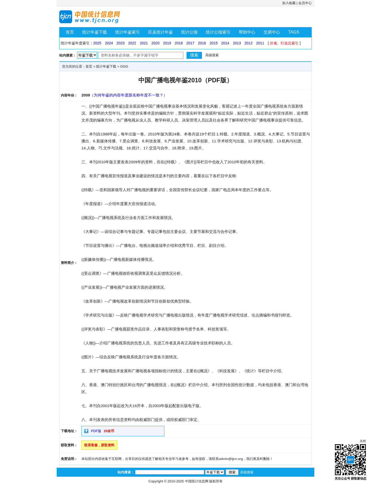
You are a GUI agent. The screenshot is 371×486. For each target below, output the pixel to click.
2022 (132, 43)
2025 (97, 43)
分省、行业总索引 (284, 43)
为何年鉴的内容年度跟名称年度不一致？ (128, 95)
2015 (214, 43)
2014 (225, 43)
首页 (70, 32)
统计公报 (189, 32)
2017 (190, 43)
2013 (237, 43)
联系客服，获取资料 (99, 445)
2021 (144, 43)
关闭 (363, 441)
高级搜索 (212, 55)
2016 (202, 43)
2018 (179, 43)
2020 (155, 43)
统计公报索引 (218, 32)
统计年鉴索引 (127, 32)
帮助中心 (247, 32)
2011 (260, 43)
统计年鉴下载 (94, 32)
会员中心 (305, 3)
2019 (167, 43)
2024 (109, 43)
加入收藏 (289, 3)
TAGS (293, 32)
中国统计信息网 (196, 481)
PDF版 (96, 431)
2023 (120, 43)
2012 (248, 43)
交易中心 (272, 32)
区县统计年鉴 (160, 32)
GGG (124, 66)
